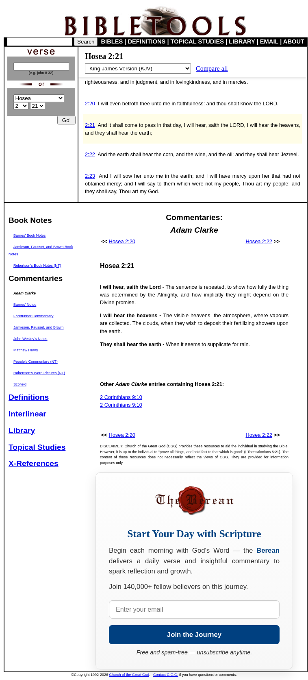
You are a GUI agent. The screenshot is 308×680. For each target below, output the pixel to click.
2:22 (90, 154)
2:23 (90, 176)
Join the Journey (194, 635)
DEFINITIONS (147, 41)
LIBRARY (242, 41)
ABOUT (293, 41)
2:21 (90, 125)
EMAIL (269, 41)
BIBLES (112, 41)
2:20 (90, 103)
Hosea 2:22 (258, 241)
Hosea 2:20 (122, 241)
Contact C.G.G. (165, 675)
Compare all (212, 68)
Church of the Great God (129, 675)
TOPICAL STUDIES (197, 41)
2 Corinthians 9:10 (121, 397)
